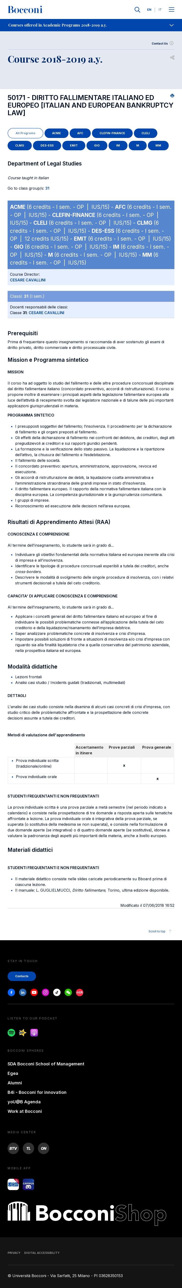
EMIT (74, 145)
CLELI (145, 133)
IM (118, 145)
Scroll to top (161, 931)
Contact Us (163, 43)
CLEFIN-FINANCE (112, 133)
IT (160, 9)
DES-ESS (47, 145)
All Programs (25, 133)
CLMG (19, 145)
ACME (56, 133)
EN (149, 9)
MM (158, 145)
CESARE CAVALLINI (28, 280)
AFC (80, 133)
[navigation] (91, 25)
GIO (97, 145)
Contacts (21, 976)
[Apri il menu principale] (171, 9)
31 (47, 188)
